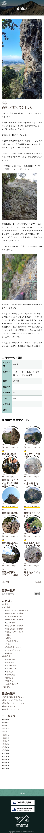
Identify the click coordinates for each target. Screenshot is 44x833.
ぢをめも (9, 681)
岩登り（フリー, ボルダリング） (18, 610)
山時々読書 (10, 674)
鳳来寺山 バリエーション (13, 703)
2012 (4, 762)
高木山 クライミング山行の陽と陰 (10, 483)
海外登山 (9, 653)
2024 (4, 725)
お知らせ (9, 678)
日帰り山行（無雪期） (15, 613)
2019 (4, 741)
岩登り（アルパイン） (15, 632)
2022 (4, 732)
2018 (4, 744)
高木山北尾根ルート (10, 514)
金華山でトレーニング (12, 709)
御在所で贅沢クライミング (13, 697)
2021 (4, 735)
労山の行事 (10, 622)
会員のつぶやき (12, 684)
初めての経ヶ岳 (9, 706)
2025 (4, 722)
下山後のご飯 (11, 668)
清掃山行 (6, 687)
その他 (8, 644)
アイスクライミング (14, 616)
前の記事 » (38, 582)
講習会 (8, 638)
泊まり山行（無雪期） (15, 628)
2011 (4, 765)
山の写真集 (10, 659)
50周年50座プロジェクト (15, 647)
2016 (4, 750)
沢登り (8, 635)
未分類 (5, 604)
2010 (4, 768)
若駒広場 (6, 656)
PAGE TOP (22, 793)
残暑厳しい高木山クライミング (32, 544)
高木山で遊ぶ (9, 453)
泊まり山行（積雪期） (15, 625)
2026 (4, 719)
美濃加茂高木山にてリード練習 (10, 574)
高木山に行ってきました (17, 107)
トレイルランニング (14, 650)
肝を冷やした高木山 (32, 455)
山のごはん (10, 662)
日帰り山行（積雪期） (15, 619)
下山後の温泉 (11, 665)
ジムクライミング (13, 641)
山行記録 (6, 607)
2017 (4, 747)
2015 (4, 753)
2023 (4, 729)
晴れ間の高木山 (10, 542)
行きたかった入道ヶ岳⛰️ (13, 700)
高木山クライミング (32, 514)
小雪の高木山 (31, 483)
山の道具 (9, 671)
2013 (4, 759)
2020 (4, 738)
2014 (4, 756)
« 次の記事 (5, 582)
